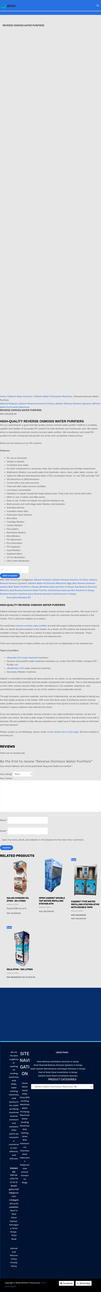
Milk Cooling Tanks (24, 1133)
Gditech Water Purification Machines (53, 396)
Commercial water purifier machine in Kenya (71, 590)
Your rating (6, 774)
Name (3, 820)
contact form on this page (66, 732)
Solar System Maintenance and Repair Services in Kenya (57, 1068)
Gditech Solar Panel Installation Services (58, 1075)
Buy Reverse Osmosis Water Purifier (28, 590)
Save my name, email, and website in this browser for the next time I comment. (43, 839)
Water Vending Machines (24, 1122)
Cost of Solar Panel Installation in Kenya (57, 1072)
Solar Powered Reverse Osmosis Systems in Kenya (58, 1065)
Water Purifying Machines (24, 1111)
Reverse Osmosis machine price (16, 594)
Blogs (24, 1182)
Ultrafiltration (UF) (15, 668)
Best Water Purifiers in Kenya (24, 586)
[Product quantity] (14, 569)
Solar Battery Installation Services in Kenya (58, 1061)
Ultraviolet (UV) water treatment (22, 657)
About (25, 1086)
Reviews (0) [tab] (25, 597)
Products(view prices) (24, 1168)
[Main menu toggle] (98, 6)
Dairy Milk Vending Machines (25, 1101)
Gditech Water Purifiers (20, 396)
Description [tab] (13, 597)
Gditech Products (9, 403)
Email (3, 831)
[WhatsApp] (83, 1283)
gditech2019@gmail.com (14, 1193)
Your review (6, 778)
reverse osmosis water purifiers (31, 625)
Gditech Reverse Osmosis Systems (73, 403)
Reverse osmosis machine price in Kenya (55, 594)
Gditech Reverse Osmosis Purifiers (36, 403)
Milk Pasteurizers (24, 1143)
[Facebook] (66, 1283)
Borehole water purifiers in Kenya (57, 586)
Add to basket (10, 575)
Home (3, 396)
